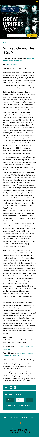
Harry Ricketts (12, 64)
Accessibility (14, 417)
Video (20, 400)
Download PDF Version (25, 353)
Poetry (18, 346)
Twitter (11, 387)
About (6, 417)
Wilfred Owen (25, 346)
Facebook (15, 387)
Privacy (32, 417)
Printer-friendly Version (11, 356)
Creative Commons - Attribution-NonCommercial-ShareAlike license (20, 430)
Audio (10, 400)
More (29, 400)
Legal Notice (24, 417)
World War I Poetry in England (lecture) (17, 405)
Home (5, 42)
